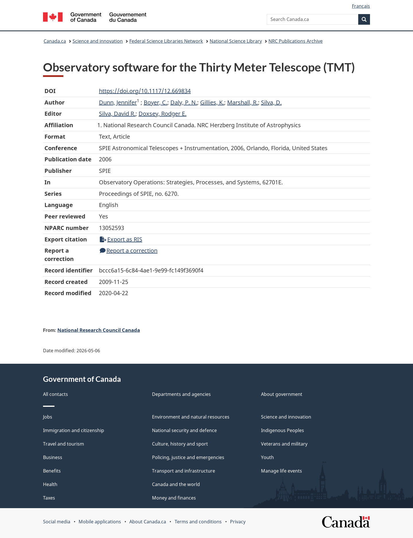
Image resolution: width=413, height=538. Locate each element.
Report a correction (128, 250)
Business (52, 457)
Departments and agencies (181, 394)
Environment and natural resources (190, 417)
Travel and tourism (63, 444)
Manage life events (281, 471)
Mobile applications (100, 521)
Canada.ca (55, 41)
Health (50, 484)
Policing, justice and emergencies (188, 457)
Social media (56, 521)
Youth (267, 457)
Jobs (47, 417)
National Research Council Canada (98, 329)
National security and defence (184, 430)
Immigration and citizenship (73, 430)
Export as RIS (121, 239)
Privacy (238, 521)
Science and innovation (98, 41)
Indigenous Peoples (282, 430)
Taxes (49, 498)
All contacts (55, 394)
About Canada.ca (147, 521)
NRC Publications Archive (295, 41)
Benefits (52, 471)
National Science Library (236, 41)
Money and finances (174, 498)
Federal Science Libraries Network (166, 41)
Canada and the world (176, 484)
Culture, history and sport (180, 444)
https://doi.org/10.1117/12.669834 (145, 91)
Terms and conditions (198, 521)
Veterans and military (284, 444)
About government (281, 394)
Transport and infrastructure (183, 471)
